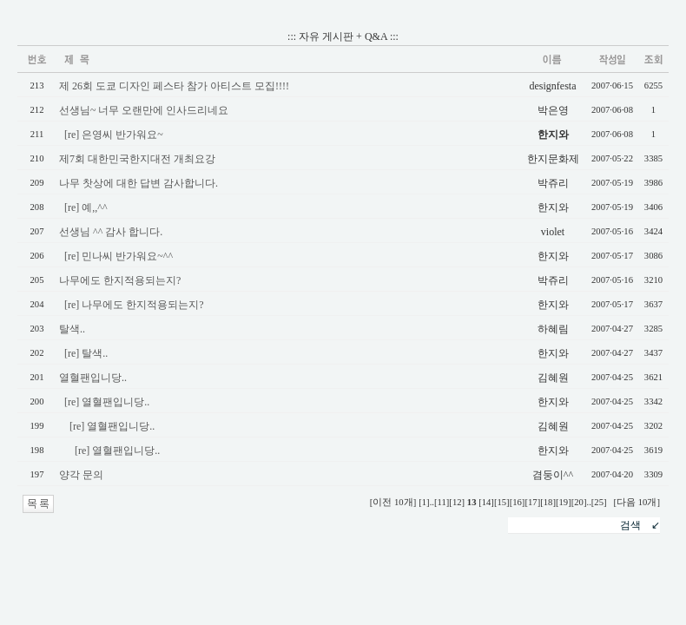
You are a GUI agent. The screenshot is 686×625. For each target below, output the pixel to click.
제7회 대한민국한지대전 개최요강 (137, 159)
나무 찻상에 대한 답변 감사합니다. (138, 183)
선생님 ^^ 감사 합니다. (110, 232)
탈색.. (72, 329)
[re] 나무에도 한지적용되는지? (134, 305)
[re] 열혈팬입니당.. (106, 402)
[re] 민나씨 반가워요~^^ (118, 256)
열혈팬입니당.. (93, 378)
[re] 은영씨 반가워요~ (113, 134)
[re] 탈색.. (86, 353)
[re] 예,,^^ (86, 207)
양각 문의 (81, 475)
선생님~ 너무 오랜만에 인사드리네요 (144, 110)
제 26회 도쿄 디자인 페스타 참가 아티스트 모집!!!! (174, 86)
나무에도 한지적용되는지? (120, 280)
